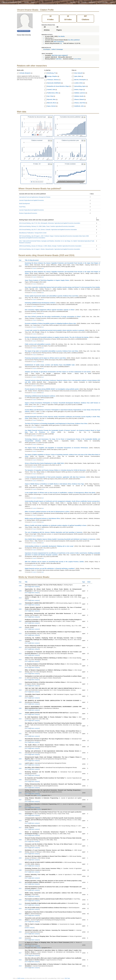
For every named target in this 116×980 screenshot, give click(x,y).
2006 (20, 609)
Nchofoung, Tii (51, 73)
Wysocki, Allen (51, 99)
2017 (20, 827)
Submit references (103, 2)
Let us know (77, 59)
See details (61, 36)
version (39, 795)
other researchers (59, 41)
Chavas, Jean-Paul (79, 102)
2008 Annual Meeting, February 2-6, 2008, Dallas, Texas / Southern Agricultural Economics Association (47, 226)
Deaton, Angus (78, 89)
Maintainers (92, 2)
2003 (20, 864)
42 (61, 43)
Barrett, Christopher (80, 79)
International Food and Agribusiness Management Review (34, 197)
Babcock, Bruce (51, 102)
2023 (20, 908)
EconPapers (46, 49)
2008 (20, 591)
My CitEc (72, 2)
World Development (24, 203)
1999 (20, 702)
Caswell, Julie (51, 89)
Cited (89, 582)
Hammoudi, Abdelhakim (54, 83)
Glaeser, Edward (79, 99)
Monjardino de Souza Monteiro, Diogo (58, 86)
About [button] (112, 2)
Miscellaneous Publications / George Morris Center (33, 232)
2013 (20, 647)
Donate (84, 2)
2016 (20, 678)
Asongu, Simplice (52, 76)
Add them (59, 59)
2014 (20, 653)
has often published (74, 40)
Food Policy (22, 206)
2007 (20, 615)
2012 (20, 888)
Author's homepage (57, 49)
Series (33, 2)
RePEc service (21, 978)
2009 (20, 758)
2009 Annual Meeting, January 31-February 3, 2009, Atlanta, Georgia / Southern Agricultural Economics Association (50, 246)
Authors (26, 2)
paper (43, 268)
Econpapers (34, 268)
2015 (20, 718)
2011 (20, 813)
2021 (20, 725)
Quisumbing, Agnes (80, 86)
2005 (20, 768)
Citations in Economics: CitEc (11, 2)
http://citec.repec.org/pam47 (60, 55)
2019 (20, 598)
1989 (20, 870)
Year (21, 260)
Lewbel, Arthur (78, 83)
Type (84, 582)
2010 (20, 633)
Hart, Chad (50, 96)
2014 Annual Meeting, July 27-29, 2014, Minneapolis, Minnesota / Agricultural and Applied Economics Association (49, 223)
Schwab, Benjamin (25, 73)
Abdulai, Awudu (79, 96)
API (79, 2)
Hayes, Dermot (51, 106)
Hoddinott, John (79, 106)
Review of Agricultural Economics (28, 213)
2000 (20, 713)
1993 (20, 585)
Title (27, 582)
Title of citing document (32, 260)
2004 (20, 604)
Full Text (27, 586)
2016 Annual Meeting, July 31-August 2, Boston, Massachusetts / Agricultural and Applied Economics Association (49, 249)
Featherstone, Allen (52, 93)
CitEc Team (67, 978)
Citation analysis (34, 586)
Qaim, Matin (77, 76)
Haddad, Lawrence (79, 93)
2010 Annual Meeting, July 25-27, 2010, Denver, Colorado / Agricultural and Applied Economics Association (48, 229)
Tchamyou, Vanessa (53, 79)
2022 (20, 894)
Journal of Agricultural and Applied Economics (31, 200)
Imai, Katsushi (78, 73)
